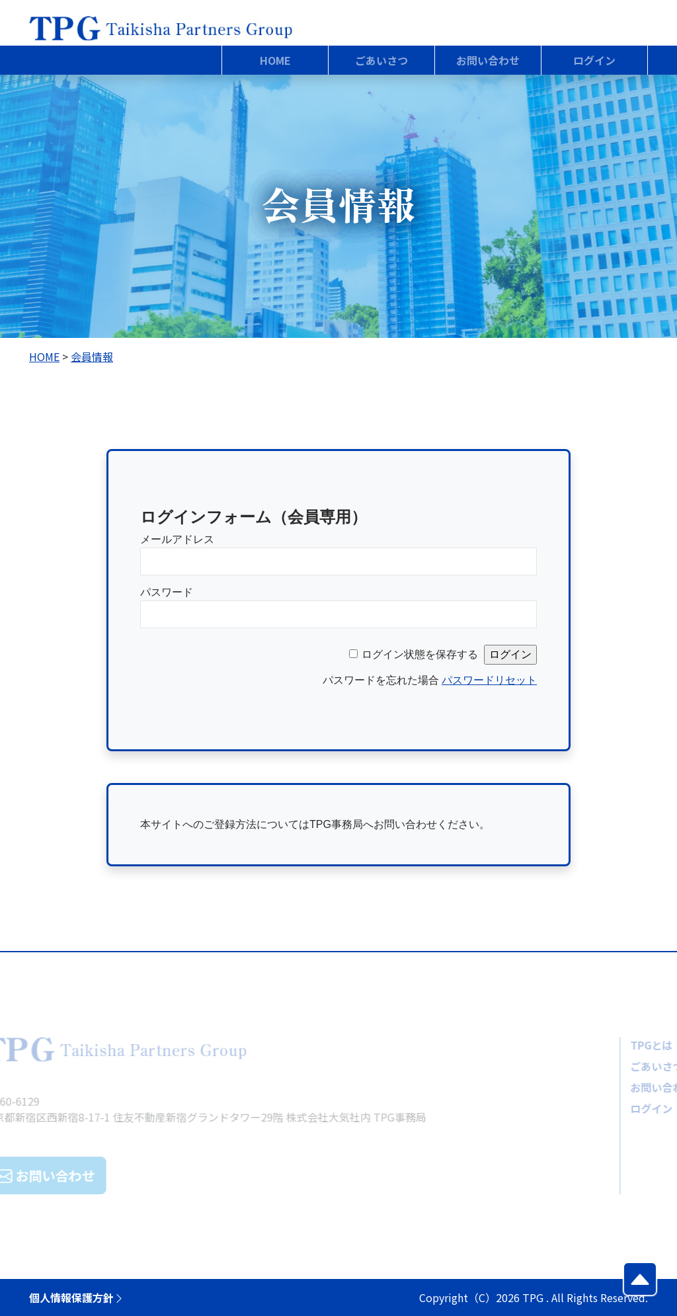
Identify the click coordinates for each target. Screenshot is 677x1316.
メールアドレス (177, 539)
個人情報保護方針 (76, 1297)
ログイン (611, 1108)
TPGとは (611, 1045)
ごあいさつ (616, 1066)
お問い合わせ (621, 1087)
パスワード (166, 592)
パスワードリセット (489, 680)
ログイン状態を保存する (420, 654)
